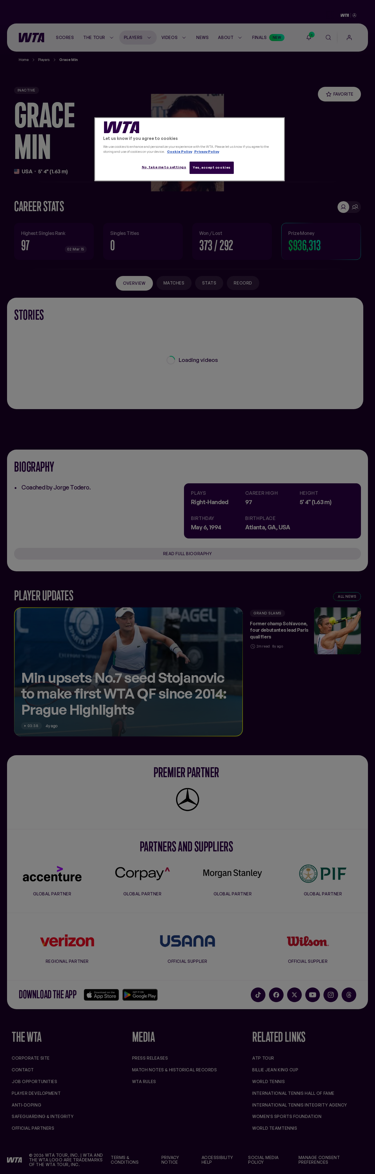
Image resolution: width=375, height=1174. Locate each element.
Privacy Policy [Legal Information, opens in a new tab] (206, 152)
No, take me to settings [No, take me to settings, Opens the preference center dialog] (164, 167)
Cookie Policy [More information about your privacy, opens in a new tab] (179, 152)
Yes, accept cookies (212, 167)
